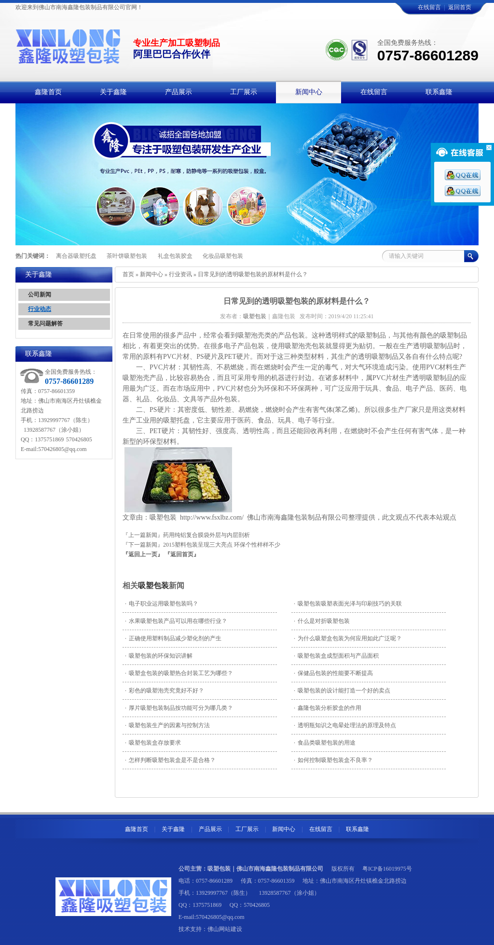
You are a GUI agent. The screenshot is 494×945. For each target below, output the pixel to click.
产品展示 (210, 829)
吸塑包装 (153, 585)
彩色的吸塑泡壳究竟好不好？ (164, 690)
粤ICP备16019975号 (387, 868)
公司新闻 (39, 294)
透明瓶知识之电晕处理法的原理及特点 (345, 725)
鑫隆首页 (136, 829)
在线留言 (429, 7)
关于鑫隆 (173, 829)
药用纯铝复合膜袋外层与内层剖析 (206, 535)
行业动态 (39, 309)
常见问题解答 (45, 323)
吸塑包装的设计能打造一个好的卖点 (342, 690)
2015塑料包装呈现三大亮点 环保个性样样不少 (221, 544)
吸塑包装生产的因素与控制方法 (167, 725)
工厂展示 (247, 829)
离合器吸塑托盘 (76, 256)
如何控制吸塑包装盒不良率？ (333, 760)
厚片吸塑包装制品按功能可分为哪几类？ (179, 708)
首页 (128, 274)
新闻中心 (151, 274)
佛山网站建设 (224, 929)
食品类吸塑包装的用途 (325, 742)
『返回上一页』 (143, 554)
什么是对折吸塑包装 (322, 621)
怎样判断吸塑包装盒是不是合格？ (170, 760)
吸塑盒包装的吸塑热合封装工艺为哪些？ (179, 673)
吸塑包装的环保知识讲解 (158, 655)
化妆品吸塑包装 (223, 256)
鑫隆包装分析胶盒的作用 (327, 708)
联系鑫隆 (357, 829)
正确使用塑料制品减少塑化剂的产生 (173, 638)
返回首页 (459, 7)
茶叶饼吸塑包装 (127, 256)
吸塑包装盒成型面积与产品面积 (336, 655)
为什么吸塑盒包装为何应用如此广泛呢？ (348, 638)
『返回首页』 (182, 554)
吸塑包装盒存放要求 (153, 742)
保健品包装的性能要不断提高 (333, 673)
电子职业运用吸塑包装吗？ (161, 603)
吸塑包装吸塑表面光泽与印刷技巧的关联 (348, 603)
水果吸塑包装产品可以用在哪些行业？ (176, 621)
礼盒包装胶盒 (175, 256)
